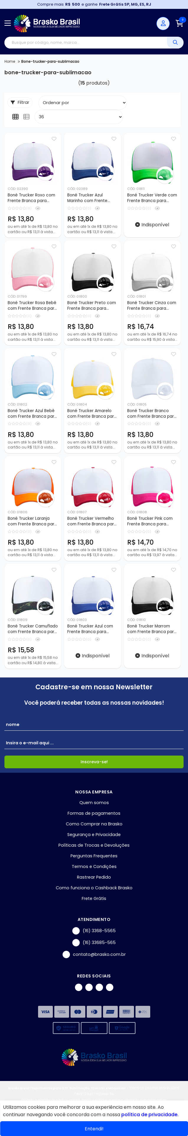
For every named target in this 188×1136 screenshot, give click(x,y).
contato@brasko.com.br (94, 957)
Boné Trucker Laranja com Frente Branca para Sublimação (32, 523)
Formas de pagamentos (94, 816)
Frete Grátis (94, 901)
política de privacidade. (150, 1114)
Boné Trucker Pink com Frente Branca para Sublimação (150, 523)
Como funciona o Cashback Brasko (94, 891)
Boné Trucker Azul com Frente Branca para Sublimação (90, 632)
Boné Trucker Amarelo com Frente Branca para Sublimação (92, 415)
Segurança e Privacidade (94, 837)
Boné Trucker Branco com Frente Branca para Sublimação (151, 415)
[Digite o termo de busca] (85, 43)
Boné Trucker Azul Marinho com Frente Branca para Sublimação (92, 198)
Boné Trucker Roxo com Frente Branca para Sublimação (31, 198)
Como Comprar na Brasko (94, 827)
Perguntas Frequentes (94, 859)
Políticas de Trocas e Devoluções (94, 848)
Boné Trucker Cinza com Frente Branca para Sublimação (151, 306)
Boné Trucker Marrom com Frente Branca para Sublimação (151, 632)
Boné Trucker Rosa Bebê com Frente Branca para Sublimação (32, 306)
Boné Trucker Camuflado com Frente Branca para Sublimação (33, 632)
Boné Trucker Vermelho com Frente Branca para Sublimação (92, 523)
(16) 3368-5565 (94, 933)
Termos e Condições (94, 869)
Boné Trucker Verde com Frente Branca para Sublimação (152, 198)
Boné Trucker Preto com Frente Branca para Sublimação (91, 306)
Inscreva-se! (94, 765)
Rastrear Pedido (94, 880)
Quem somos (94, 806)
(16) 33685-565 (94, 945)
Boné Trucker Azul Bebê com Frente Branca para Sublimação (32, 415)
